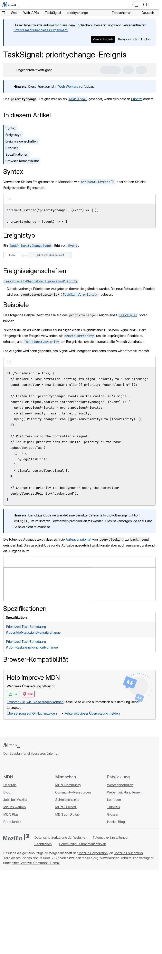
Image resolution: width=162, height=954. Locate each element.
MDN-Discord (66, 807)
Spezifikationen (16, 154)
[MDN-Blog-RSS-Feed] (35, 764)
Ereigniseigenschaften (21, 141)
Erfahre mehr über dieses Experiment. (40, 30)
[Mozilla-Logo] (16, 837)
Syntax (10, 128)
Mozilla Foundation (128, 853)
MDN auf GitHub (67, 814)
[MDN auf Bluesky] (13, 764)
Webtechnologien (120, 785)
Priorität (136, 99)
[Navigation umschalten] (154, 4)
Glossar (112, 814)
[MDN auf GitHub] (5, 764)
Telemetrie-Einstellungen (111, 837)
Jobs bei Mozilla (15, 800)
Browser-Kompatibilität (22, 161)
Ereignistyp (13, 135)
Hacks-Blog (116, 822)
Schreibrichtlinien (67, 800)
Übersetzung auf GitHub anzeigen (32, 713)
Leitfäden (114, 800)
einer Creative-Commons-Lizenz (36, 863)
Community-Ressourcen (73, 792)
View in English (103, 39)
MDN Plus (10, 814)
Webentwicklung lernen (124, 792)
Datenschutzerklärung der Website (59, 837)
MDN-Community (68, 785)
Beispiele (12, 148)
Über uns (10, 785)
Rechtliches (43, 844)
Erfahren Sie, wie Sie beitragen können (35, 702)
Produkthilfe (12, 822)
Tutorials (113, 807)
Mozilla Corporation (93, 853)
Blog (6, 792)
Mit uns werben (14, 807)
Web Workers (68, 86)
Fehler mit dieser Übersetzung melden (92, 713)
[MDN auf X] (20, 764)
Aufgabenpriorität (78, 539)
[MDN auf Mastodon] (27, 764)
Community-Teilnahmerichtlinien (82, 844)
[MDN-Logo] (11, 745)
